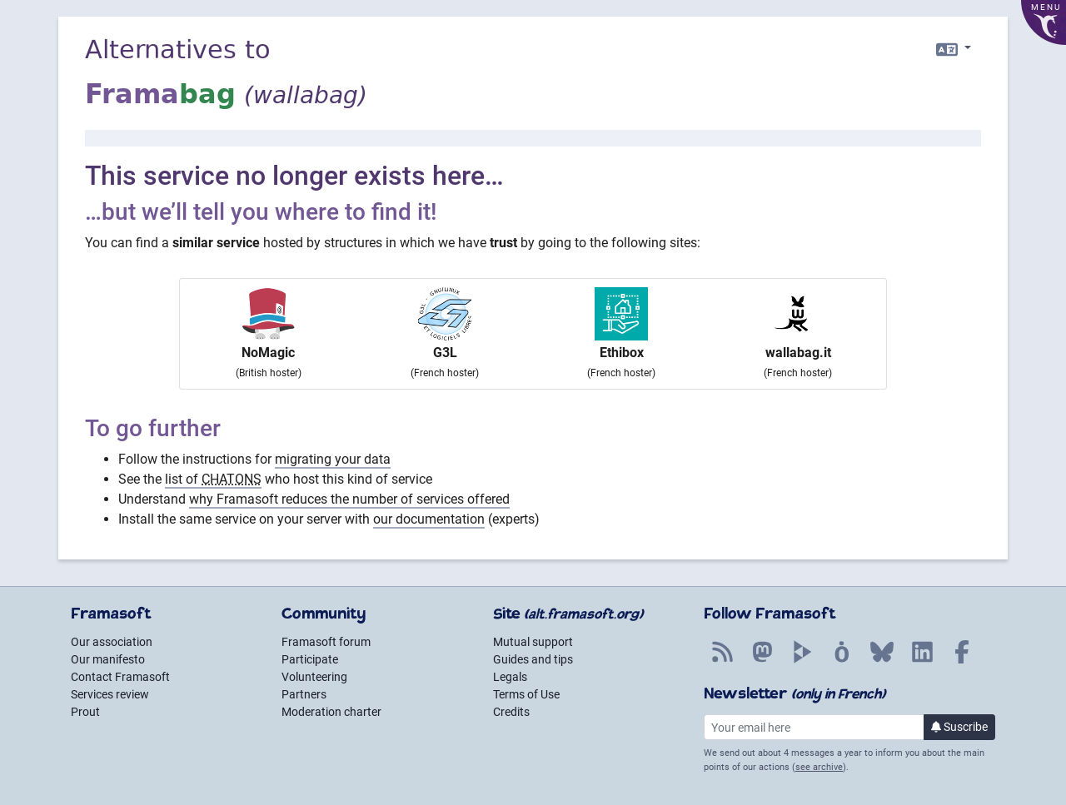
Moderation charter (331, 711)
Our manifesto (108, 659)
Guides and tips (533, 659)
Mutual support (533, 641)
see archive (819, 767)
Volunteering (314, 676)
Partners (303, 694)
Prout (85, 711)
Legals (510, 676)
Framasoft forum (326, 641)
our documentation (429, 519)
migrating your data (333, 459)
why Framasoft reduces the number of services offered (349, 499)
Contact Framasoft (120, 676)
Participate (309, 659)
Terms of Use (526, 694)
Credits (511, 711)
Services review (110, 694)
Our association (111, 641)
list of (213, 479)
